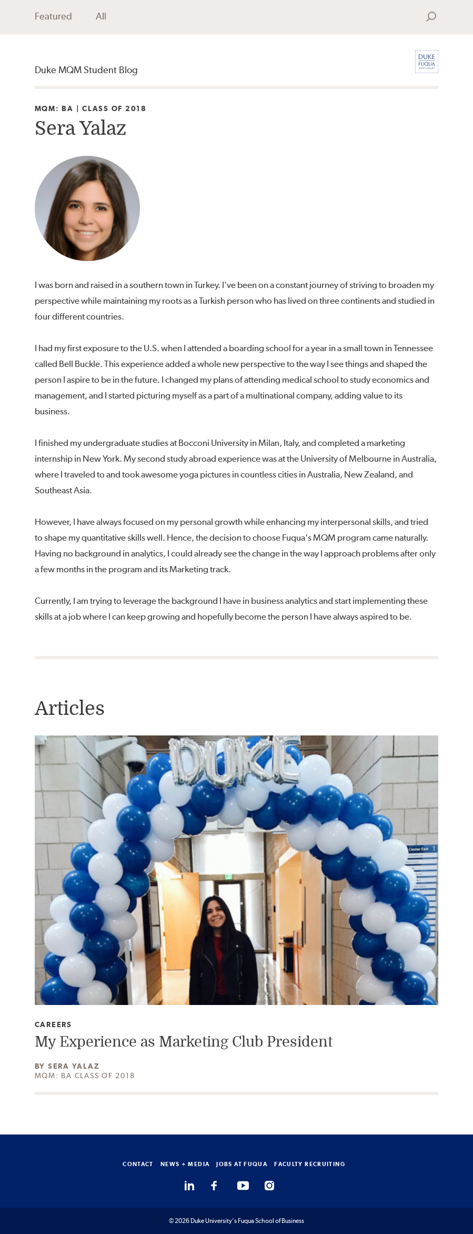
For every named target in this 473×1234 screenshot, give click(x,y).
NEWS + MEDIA (185, 1164)
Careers (53, 1025)
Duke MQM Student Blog (86, 69)
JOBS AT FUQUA (241, 1164)
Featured (53, 16)
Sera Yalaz (74, 1066)
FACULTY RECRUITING (309, 1164)
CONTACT (138, 1164)
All (101, 16)
